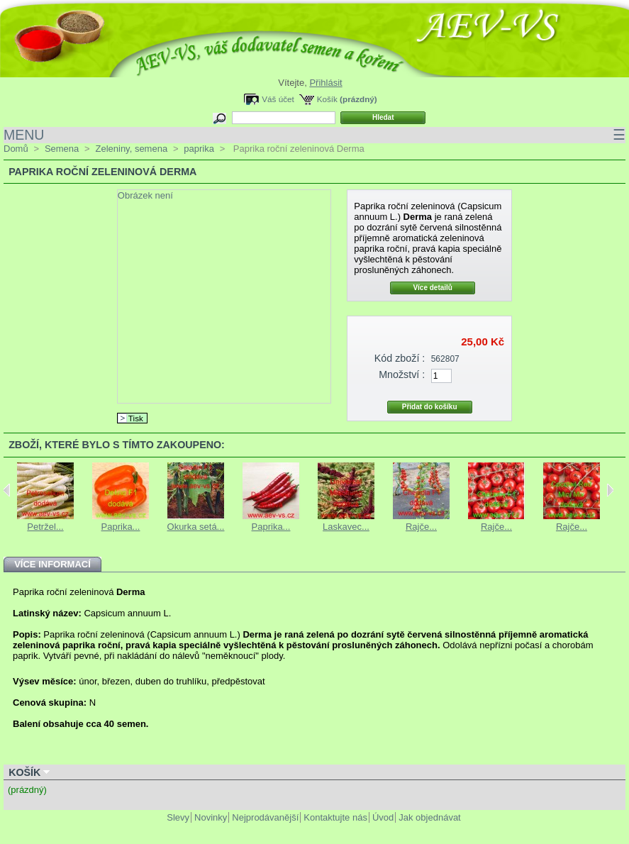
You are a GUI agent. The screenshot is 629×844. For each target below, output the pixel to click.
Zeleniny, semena (131, 148)
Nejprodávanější (265, 817)
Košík (327, 99)
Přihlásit (325, 82)
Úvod (383, 817)
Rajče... (421, 526)
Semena (62, 148)
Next (610, 490)
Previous (7, 490)
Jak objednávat (429, 817)
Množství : (402, 374)
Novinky (210, 817)
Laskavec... (346, 526)
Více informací (52, 564)
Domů (16, 148)
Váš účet (278, 99)
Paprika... (120, 526)
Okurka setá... (196, 526)
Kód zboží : (399, 358)
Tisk (135, 418)
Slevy (178, 817)
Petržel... (45, 526)
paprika (199, 148)
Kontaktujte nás (335, 817)
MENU (314, 135)
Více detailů (432, 287)
